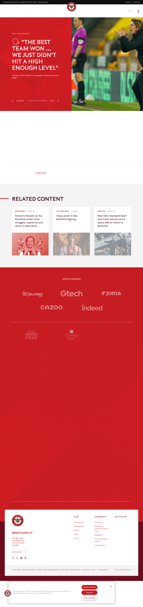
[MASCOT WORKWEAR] (111, 408)
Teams (75, 14)
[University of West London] (31, 408)
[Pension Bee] (111, 335)
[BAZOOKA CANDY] (31, 353)
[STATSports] (31, 389)
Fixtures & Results (60, 14)
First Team (16, 34)
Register (137, 2)
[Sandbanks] (31, 462)
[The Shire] (71, 462)
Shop (103, 14)
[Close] (111, 586)
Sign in (128, 2)
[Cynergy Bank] (71, 335)
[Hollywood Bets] (32, 293)
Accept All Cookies (89, 587)
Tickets (85, 14)
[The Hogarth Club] (31, 481)
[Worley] (71, 389)
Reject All (89, 592)
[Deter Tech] (31, 371)
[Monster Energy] (71, 353)
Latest (36, 14)
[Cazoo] (51, 307)
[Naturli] (71, 426)
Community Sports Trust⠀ (29, 2)
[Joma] (111, 293)
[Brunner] (31, 444)
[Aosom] (111, 371)
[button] (7, 593)
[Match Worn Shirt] (71, 444)
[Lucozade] (111, 481)
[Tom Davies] (111, 462)
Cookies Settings (89, 598)
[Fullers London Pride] (31, 335)
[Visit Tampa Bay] (71, 408)
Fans (95, 14)
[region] (61, 592)
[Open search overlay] (130, 11)
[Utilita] (31, 426)
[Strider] (71, 371)
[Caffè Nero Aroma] (71, 499)
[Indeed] (91, 307)
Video (45, 14)
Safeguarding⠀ (43, 2)
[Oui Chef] (111, 444)
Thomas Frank (41, 173)
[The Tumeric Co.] (71, 481)
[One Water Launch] (111, 426)
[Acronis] (111, 389)
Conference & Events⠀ (11, 2)
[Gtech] (71, 293)
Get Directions (17, 562)
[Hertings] (111, 353)
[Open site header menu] (138, 10)
